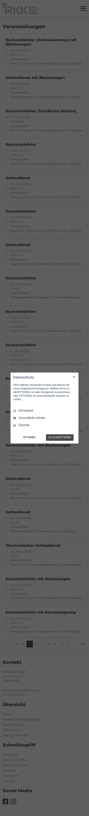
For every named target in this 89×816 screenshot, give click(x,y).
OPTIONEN (29, 437)
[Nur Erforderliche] (73, 376)
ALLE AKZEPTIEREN (59, 437)
